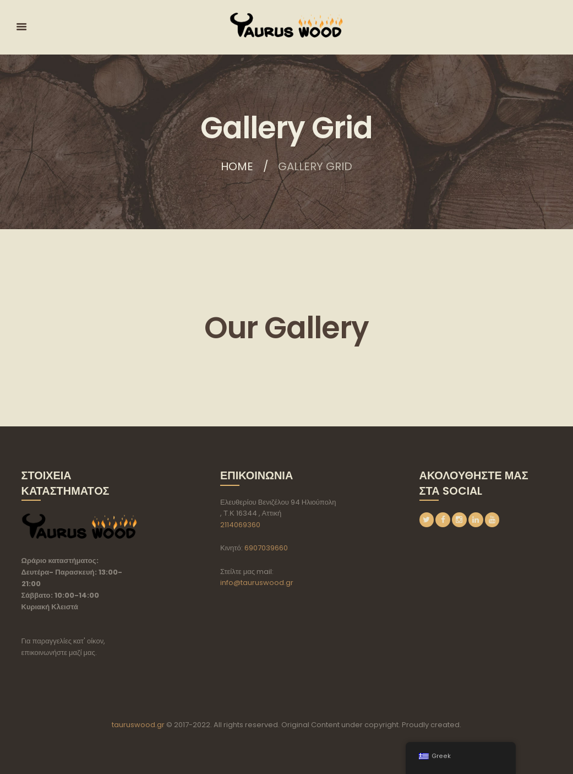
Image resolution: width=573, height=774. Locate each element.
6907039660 (266, 548)
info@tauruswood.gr (256, 582)
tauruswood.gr (138, 724)
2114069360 (240, 524)
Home (237, 166)
